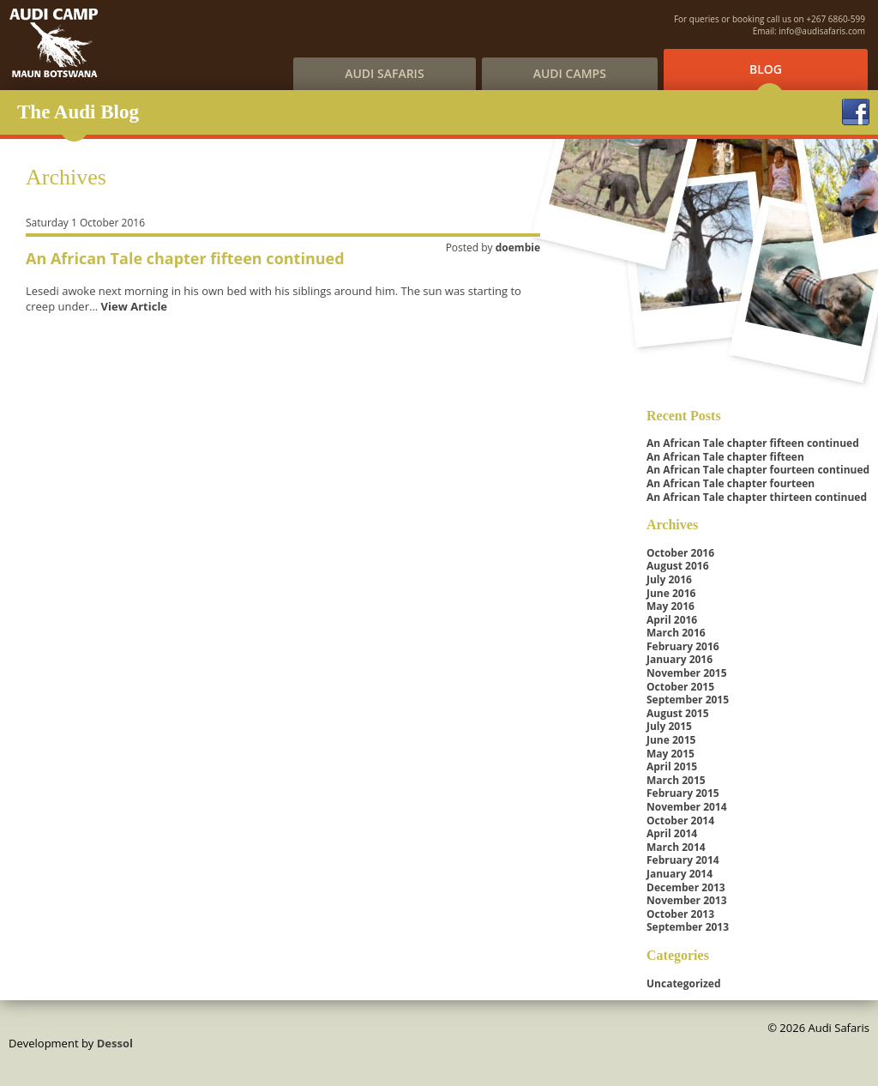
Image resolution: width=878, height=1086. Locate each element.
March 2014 (676, 847)
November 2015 (686, 673)
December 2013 (685, 887)
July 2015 (669, 726)
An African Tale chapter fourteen (730, 483)
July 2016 (669, 579)
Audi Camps (569, 73)
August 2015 (677, 713)
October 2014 (680, 820)
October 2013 (680, 914)
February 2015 (682, 793)
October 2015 (680, 686)
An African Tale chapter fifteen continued (185, 258)
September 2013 (687, 927)
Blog (765, 69)
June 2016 (670, 593)
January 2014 (679, 873)
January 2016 (679, 659)
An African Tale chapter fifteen (725, 456)
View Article (134, 306)
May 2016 (670, 606)
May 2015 (670, 753)
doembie (518, 247)
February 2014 (682, 860)
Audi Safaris (384, 73)
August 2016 (677, 565)
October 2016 (680, 553)
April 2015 (671, 766)
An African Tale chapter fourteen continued (757, 469)
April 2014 (671, 833)
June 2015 (670, 740)
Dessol (115, 1043)
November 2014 (686, 806)
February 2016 (682, 646)
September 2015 (687, 699)
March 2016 (676, 632)
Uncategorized (683, 983)
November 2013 (686, 900)
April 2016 (671, 619)
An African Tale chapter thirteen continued (756, 497)
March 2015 (676, 780)
